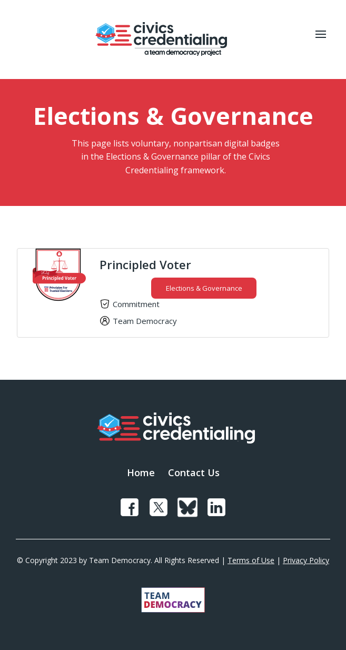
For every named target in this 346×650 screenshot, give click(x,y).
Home (141, 472)
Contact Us (194, 472)
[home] (158, 39)
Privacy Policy (306, 560)
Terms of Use (251, 560)
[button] (320, 39)
